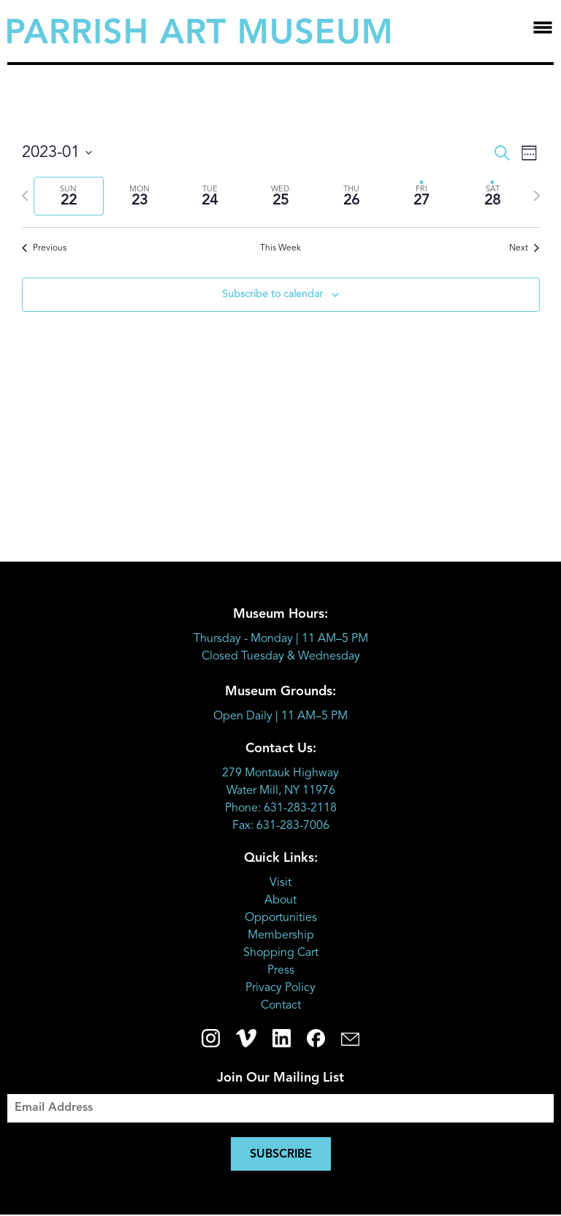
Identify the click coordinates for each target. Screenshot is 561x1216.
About (280, 900)
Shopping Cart (280, 953)
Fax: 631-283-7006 (280, 826)
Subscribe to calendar (272, 294)
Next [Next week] (524, 248)
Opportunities (281, 918)
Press (280, 970)
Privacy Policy (280, 988)
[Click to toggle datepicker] (57, 153)
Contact (281, 1006)
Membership (281, 935)
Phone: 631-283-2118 (281, 808)
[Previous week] (25, 196)
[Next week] (537, 196)
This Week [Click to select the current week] (280, 248)
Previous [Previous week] (44, 248)
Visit (280, 883)
